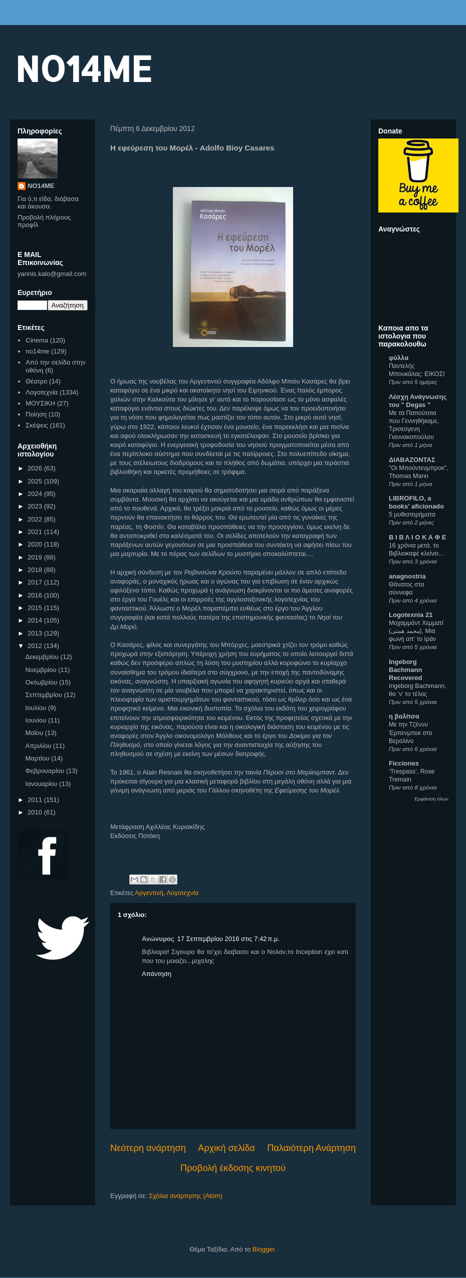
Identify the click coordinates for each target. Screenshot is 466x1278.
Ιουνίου (37, 720)
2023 (36, 506)
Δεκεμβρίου (43, 656)
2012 (36, 646)
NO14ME (83, 68)
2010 (36, 812)
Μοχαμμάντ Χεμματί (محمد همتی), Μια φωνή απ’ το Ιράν (416, 631)
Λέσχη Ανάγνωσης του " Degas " (417, 400)
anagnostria (407, 576)
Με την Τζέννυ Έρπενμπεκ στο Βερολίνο (410, 732)
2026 (36, 468)
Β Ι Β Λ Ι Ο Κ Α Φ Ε (417, 537)
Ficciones (404, 763)
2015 (36, 608)
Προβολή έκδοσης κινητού (233, 1168)
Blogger (264, 1249)
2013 (36, 633)
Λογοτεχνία (182, 892)
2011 (36, 800)
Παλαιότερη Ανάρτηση (311, 1148)
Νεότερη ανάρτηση (148, 1148)
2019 (36, 557)
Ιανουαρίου (43, 784)
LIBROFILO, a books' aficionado (416, 502)
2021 (36, 532)
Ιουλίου (37, 708)
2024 (36, 494)
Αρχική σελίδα (226, 1148)
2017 (36, 582)
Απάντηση (156, 974)
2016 (36, 595)
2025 (36, 481)
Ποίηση (36, 414)
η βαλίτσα (404, 716)
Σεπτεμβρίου (45, 694)
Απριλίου (39, 746)
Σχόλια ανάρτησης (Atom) (185, 1196)
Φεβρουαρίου (46, 770)
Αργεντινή (149, 892)
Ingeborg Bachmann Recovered (405, 670)
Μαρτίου (39, 758)
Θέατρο (36, 381)
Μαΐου (35, 732)
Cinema (37, 340)
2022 (36, 519)
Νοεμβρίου (42, 670)
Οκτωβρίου (42, 682)
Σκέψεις (37, 425)
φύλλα (398, 358)
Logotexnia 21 (410, 614)
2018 (36, 570)
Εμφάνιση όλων (431, 799)
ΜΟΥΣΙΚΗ (40, 403)
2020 (36, 544)
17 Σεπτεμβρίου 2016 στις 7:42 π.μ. (228, 938)
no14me (37, 351)
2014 (36, 620)
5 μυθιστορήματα (412, 514)
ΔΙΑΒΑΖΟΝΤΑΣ (412, 460)
